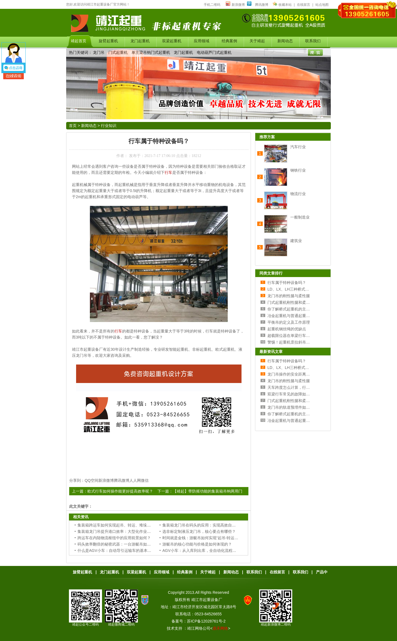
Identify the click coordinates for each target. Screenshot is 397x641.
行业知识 (108, 125)
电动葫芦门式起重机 (214, 52)
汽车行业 (298, 147)
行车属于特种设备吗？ (286, 282)
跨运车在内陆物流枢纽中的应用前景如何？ (114, 538)
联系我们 (254, 572)
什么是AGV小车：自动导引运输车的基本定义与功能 (122, 550)
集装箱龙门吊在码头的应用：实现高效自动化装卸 (204, 525)
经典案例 (184, 572)
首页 (73, 125)
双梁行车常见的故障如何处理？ (294, 394)
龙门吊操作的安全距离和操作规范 (296, 374)
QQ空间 (91, 480)
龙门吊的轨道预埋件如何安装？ (294, 407)
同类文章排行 (271, 273)
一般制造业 (300, 217)
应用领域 (161, 572)
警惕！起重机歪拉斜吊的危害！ (294, 342)
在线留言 (303, 5)
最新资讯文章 (271, 351)
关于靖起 (208, 572)
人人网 (135, 480)
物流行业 (298, 193)
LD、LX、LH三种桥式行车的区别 (295, 289)
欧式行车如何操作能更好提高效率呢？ (120, 491)
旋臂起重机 (82, 572)
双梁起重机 (136, 572)
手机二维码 (212, 5)
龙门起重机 (183, 52)
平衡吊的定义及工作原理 (288, 322)
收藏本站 (282, 5)
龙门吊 (98, 52)
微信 (145, 480)
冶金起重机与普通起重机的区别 (294, 315)
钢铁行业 (298, 170)
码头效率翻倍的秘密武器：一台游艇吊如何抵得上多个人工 (127, 544)
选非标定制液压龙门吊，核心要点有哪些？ (199, 531)
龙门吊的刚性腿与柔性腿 (288, 296)
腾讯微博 (261, 5)
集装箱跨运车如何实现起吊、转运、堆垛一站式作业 (121, 525)
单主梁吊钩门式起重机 (151, 52)
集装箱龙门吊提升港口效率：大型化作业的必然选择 (121, 531)
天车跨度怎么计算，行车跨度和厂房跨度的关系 (307, 387)
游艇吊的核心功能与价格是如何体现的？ (197, 544)
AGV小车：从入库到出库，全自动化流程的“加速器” (206, 550)
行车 (168, 172)
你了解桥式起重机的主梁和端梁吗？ (298, 309)
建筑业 (296, 240)
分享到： (77, 480)
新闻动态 (88, 125)
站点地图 (322, 5)
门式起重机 (118, 52)
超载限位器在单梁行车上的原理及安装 (300, 335)
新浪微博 (235, 5)
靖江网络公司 (198, 628)
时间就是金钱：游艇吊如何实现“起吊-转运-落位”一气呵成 (211, 538)
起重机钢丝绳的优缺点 (286, 329)
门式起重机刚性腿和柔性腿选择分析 (298, 302)
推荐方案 (267, 137)
